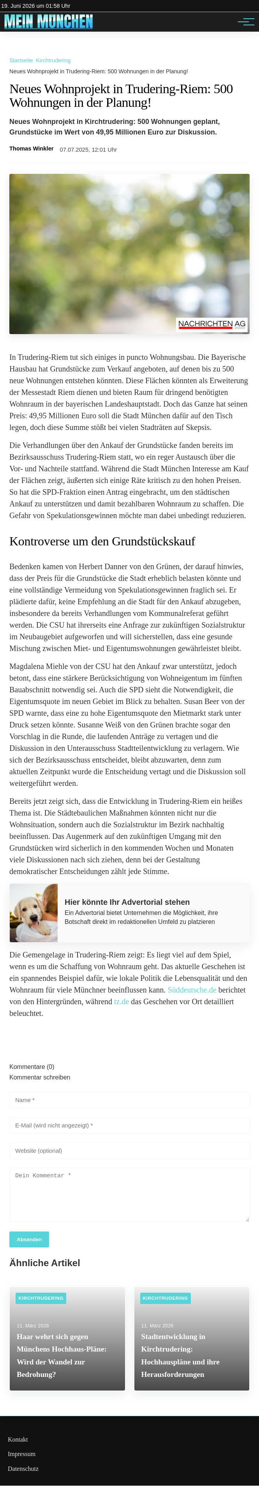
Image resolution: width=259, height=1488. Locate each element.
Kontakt (18, 1441)
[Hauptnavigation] (243, 21)
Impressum (21, 1456)
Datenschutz (23, 1471)
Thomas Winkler (31, 148)
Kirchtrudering (53, 60)
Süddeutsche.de (192, 990)
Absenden (29, 1242)
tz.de (121, 1001)
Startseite (21, 60)
